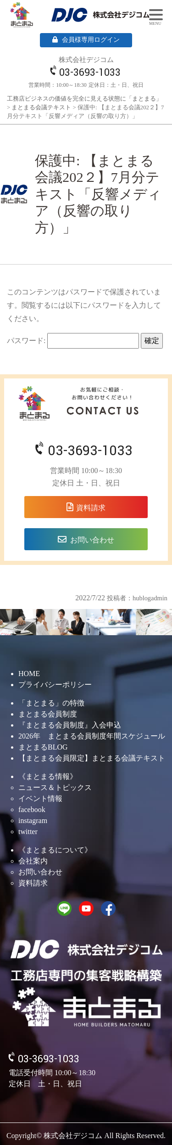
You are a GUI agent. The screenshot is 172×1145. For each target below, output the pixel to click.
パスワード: (73, 341)
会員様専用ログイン (85, 39)
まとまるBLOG (43, 747)
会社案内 (33, 861)
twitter (28, 831)
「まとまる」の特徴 (51, 703)
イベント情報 (40, 798)
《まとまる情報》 (47, 776)
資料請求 (90, 508)
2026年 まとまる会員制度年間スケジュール (91, 736)
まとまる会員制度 (47, 714)
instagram (32, 820)
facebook (31, 809)
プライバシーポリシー (55, 684)
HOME (29, 673)
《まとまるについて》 (55, 850)
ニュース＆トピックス (55, 787)
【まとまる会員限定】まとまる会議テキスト (91, 758)
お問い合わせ (92, 540)
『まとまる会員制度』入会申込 (69, 725)
